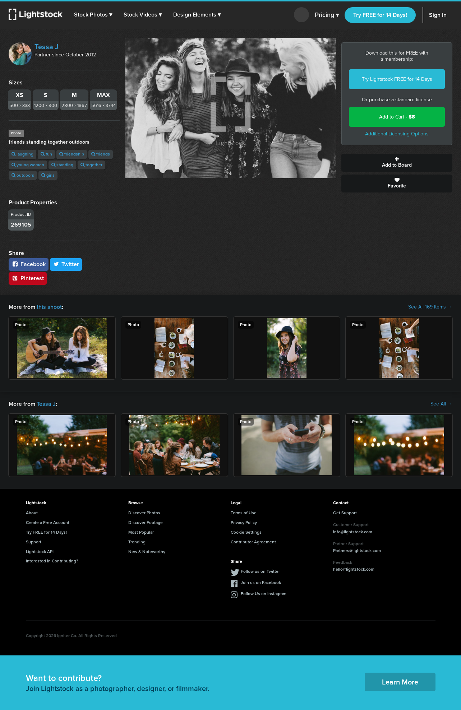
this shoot (49, 307)
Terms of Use (244, 513)
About (32, 513)
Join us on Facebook (261, 582)
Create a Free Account (47, 522)
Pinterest (27, 278)
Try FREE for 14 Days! (380, 15)
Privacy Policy (244, 522)
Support (33, 542)
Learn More (400, 682)
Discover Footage (145, 522)
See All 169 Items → (430, 307)
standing (62, 165)
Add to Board (397, 163)
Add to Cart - (397, 117)
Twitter (66, 264)
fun (46, 154)
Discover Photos (144, 513)
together (91, 165)
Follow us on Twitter (260, 571)
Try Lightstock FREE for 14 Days (397, 79)
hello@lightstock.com (353, 569)
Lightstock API (40, 551)
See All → (441, 404)
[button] (93, 14)
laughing (22, 154)
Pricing (327, 15)
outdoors (22, 175)
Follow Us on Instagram (263, 593)
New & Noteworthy (146, 551)
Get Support (345, 513)
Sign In (438, 15)
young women (27, 165)
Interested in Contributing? (52, 561)
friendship (71, 154)
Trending (137, 542)
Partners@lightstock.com (357, 550)
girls (48, 175)
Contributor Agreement (253, 542)
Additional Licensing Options (397, 134)
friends (100, 154)
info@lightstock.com (352, 532)
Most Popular (141, 532)
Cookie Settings (246, 532)
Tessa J (46, 46)
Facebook (28, 264)
